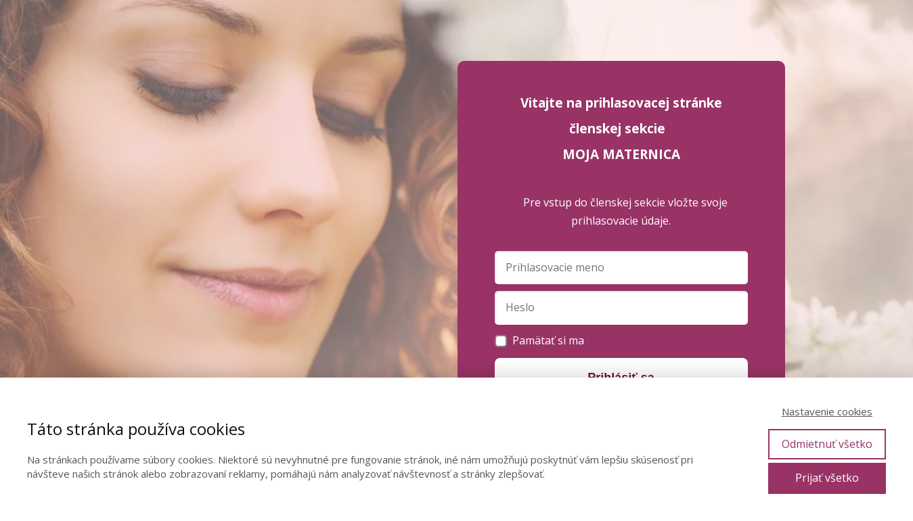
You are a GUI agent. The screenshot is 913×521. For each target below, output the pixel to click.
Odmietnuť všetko (827, 443)
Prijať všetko (827, 477)
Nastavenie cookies (827, 411)
